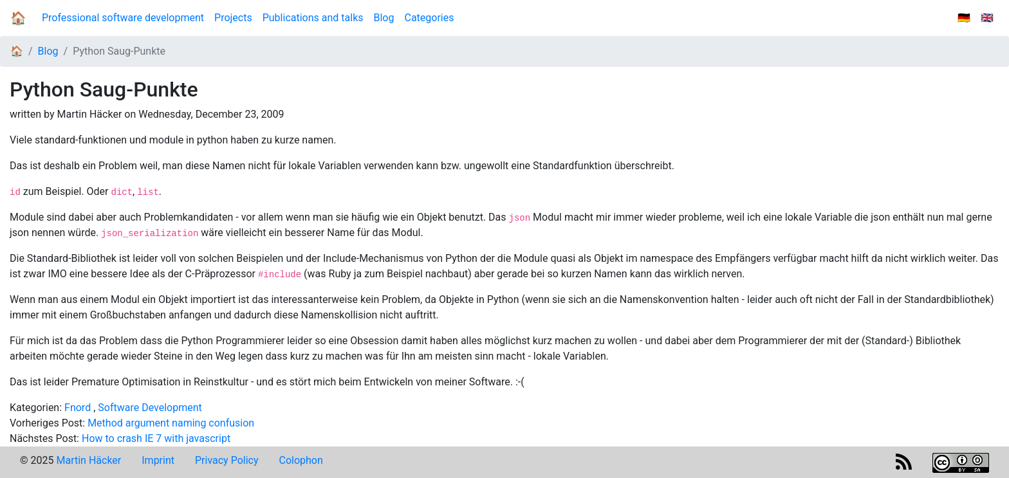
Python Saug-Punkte (119, 51)
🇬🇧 (987, 18)
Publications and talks (313, 18)
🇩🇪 (964, 18)
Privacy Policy (227, 460)
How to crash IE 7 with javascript (156, 438)
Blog (387, 17)
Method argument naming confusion (171, 423)
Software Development (149, 407)
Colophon (301, 460)
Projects (233, 18)
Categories (429, 18)
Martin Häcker (88, 460)
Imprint (158, 460)
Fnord (77, 407)
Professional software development (123, 18)
